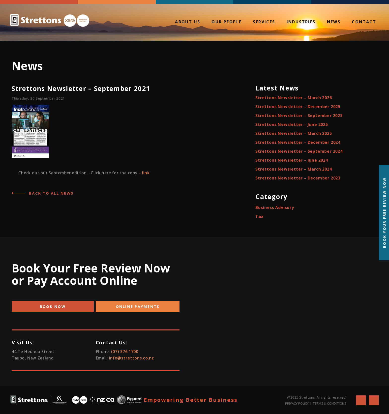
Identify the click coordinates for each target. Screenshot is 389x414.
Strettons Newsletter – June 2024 (291, 160)
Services (264, 22)
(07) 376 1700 (124, 351)
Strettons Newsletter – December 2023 (297, 178)
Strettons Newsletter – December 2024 (297, 142)
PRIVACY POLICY (297, 403)
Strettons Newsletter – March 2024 (293, 169)
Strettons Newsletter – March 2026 (293, 97)
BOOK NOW (53, 306)
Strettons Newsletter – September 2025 (299, 115)
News (334, 22)
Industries (301, 22)
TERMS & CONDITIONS (329, 403)
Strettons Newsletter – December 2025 (297, 106)
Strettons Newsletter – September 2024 (299, 151)
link (146, 173)
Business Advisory (274, 207)
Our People (226, 22)
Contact (364, 22)
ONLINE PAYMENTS (138, 306)
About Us (187, 22)
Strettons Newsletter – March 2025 (293, 133)
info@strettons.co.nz (131, 358)
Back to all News (51, 193)
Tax (259, 216)
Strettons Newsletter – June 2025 (291, 124)
